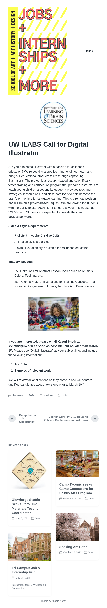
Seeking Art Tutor (73, 562)
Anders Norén (59, 601)
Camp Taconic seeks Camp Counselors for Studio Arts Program (76, 503)
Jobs (65, 395)
